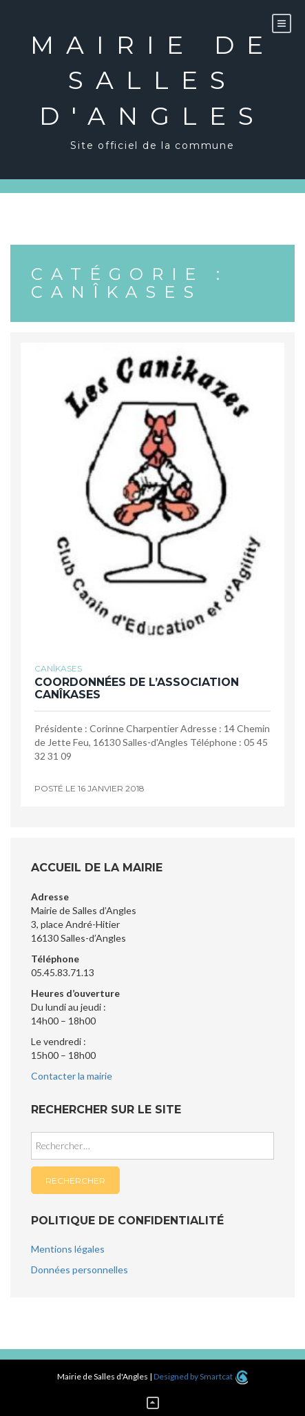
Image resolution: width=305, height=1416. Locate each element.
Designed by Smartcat (201, 1376)
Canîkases (58, 668)
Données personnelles (79, 1269)
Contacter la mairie (71, 1076)
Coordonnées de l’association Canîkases (136, 688)
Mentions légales (68, 1249)
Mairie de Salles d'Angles (152, 80)
